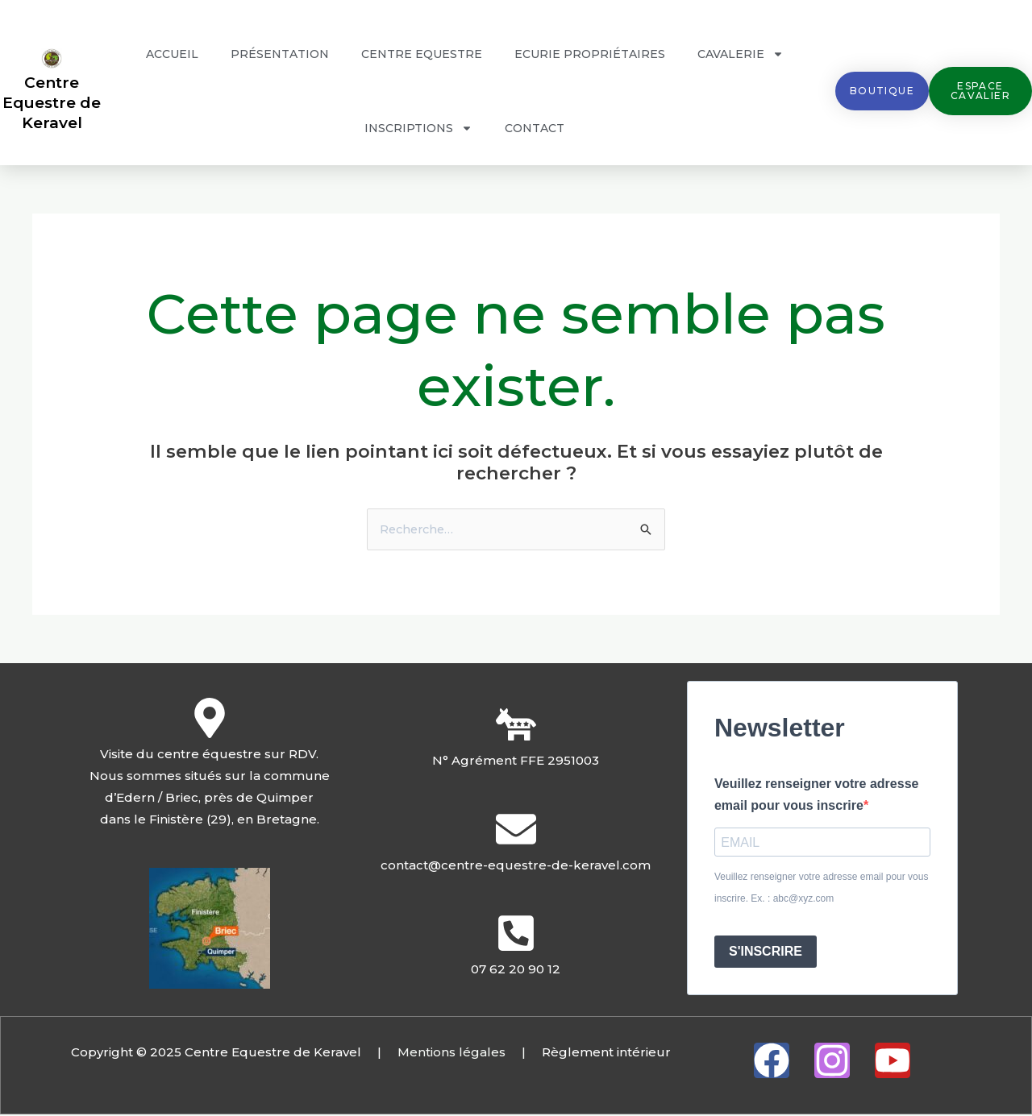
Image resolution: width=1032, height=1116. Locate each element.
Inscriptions (418, 128)
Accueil (172, 54)
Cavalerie (740, 54)
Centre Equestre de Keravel (51, 102)
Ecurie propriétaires (589, 54)
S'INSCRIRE (765, 953)
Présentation (280, 54)
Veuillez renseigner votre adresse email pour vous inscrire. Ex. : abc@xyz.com (821, 889)
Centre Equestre (421, 54)
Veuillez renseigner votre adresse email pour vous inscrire (816, 795)
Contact (534, 128)
